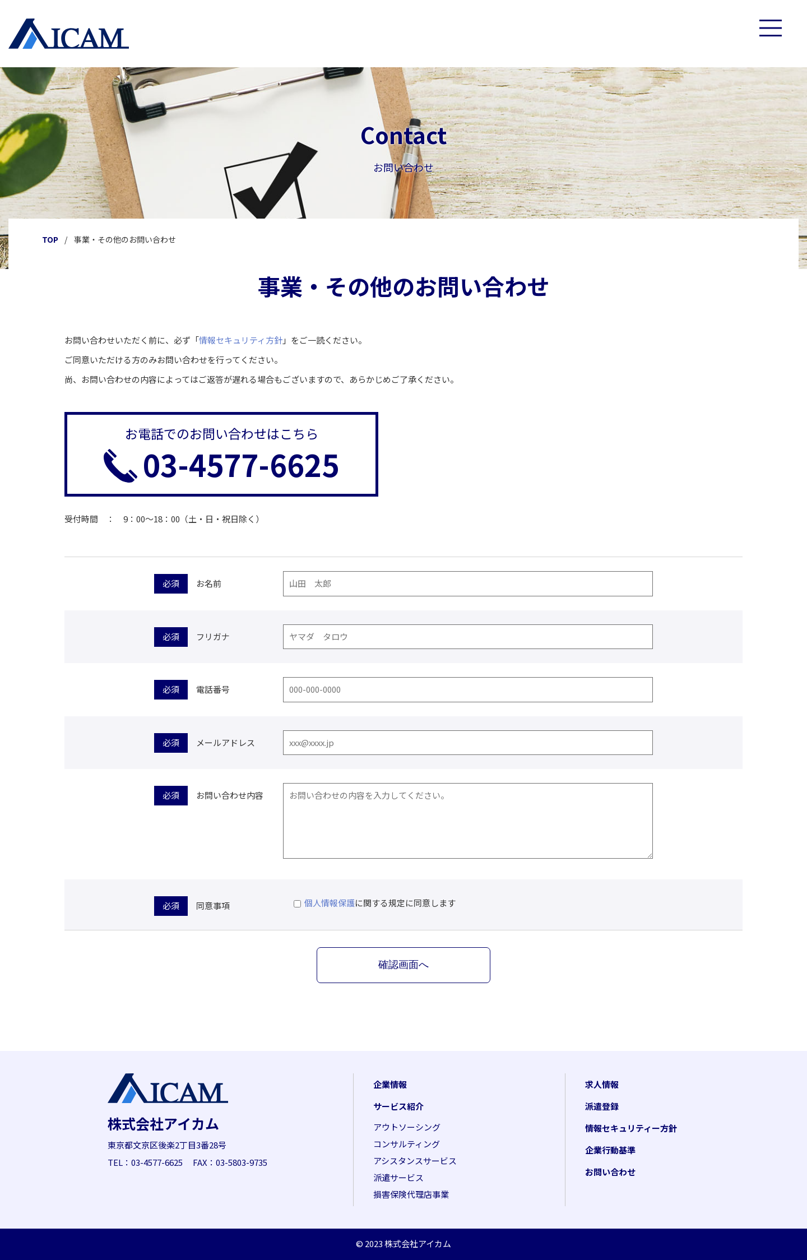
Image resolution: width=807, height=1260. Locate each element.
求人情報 (602, 1084)
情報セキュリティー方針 (631, 1128)
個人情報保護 (329, 903)
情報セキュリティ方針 (240, 340)
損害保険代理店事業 (411, 1194)
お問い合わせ (610, 1172)
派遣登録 (602, 1106)
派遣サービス (398, 1177)
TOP (50, 239)
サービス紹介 (398, 1106)
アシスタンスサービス (415, 1160)
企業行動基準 (610, 1150)
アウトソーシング (406, 1127)
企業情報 (390, 1084)
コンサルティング (406, 1144)
